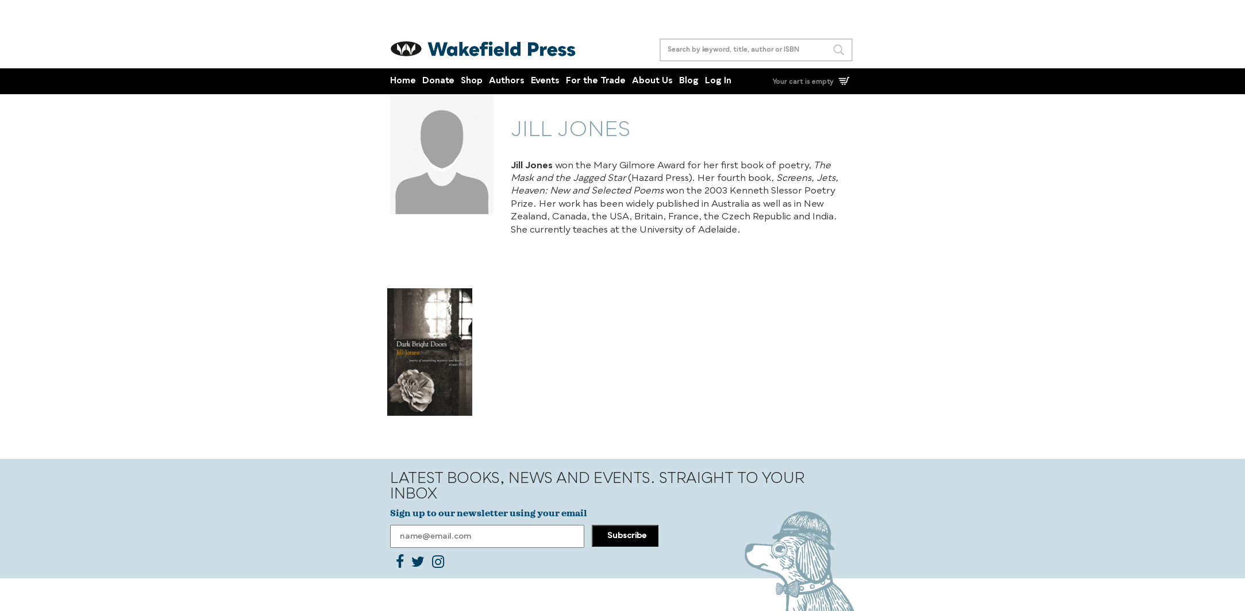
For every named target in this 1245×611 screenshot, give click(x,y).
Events (545, 81)
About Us (652, 81)
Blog (689, 81)
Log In (718, 81)
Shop (472, 81)
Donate (438, 81)
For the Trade (596, 81)
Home (403, 81)
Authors (507, 81)
